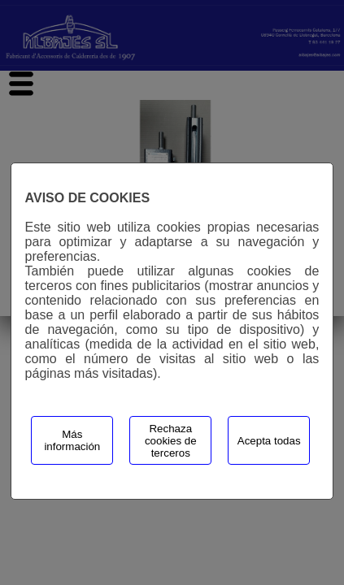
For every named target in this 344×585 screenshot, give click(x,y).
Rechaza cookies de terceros (171, 440)
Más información (72, 440)
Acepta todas (269, 441)
